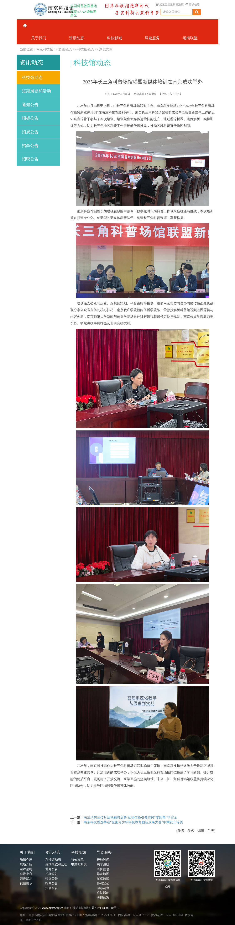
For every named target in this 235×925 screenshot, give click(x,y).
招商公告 (30, 145)
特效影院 (77, 859)
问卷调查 (103, 888)
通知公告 (30, 104)
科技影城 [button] (114, 38)
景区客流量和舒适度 (169, 4)
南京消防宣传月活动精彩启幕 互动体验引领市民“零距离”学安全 (130, 817)
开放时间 (103, 859)
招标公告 (30, 118)
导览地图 (103, 874)
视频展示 (26, 883)
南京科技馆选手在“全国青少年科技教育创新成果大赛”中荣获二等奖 (133, 822)
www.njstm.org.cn (52, 907)
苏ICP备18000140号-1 (105, 907)
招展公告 (30, 132)
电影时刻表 (79, 864)
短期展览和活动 (36, 91)
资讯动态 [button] (76, 38)
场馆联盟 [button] (190, 38)
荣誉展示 (26, 878)
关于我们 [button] (38, 38)
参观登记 (103, 883)
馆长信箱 (193, 4)
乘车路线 (103, 864)
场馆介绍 (26, 859)
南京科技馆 (44, 49)
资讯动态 (65, 49)
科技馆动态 (85, 49)
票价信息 (103, 869)
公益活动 (103, 892)
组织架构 (26, 869)
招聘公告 (30, 159)
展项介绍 (26, 864)
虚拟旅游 (103, 897)
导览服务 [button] (152, 38)
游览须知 (103, 878)
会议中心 (26, 874)
